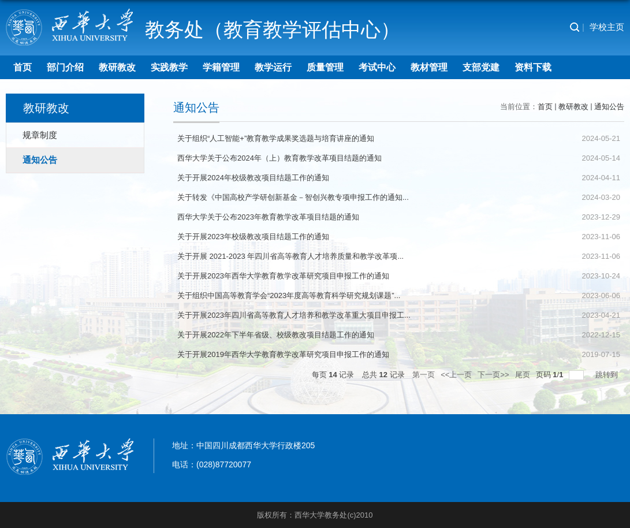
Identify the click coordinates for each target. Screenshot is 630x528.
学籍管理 (221, 67)
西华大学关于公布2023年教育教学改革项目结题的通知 (268, 217)
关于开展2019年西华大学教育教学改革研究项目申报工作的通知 (283, 354)
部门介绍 (65, 67)
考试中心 (377, 67)
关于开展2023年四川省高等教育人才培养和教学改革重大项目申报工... (294, 315)
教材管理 (429, 67)
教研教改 (117, 67)
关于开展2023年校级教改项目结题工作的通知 (253, 236)
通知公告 (609, 106)
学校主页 (607, 27)
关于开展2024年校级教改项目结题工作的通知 (253, 177)
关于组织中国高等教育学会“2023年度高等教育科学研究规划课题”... (288, 295)
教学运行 (273, 67)
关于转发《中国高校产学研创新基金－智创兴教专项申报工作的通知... (293, 197)
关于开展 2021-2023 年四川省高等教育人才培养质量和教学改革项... (290, 256)
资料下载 (533, 67)
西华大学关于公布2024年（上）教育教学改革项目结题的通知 (279, 158)
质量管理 (325, 67)
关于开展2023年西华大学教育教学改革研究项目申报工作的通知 (283, 276)
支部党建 (481, 67)
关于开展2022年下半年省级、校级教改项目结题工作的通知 (275, 334)
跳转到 (607, 374)
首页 (22, 67)
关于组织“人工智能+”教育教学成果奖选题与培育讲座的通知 (275, 138)
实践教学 (169, 67)
